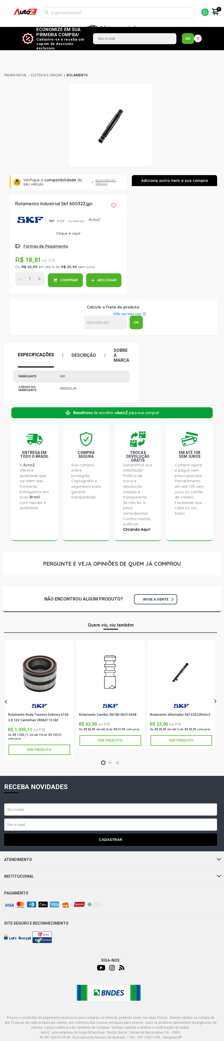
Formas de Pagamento (45, 246)
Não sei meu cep (127, 314)
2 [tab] (110, 763)
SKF (30, 219)
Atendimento (112, 859)
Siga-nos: (111, 960)
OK (188, 39)
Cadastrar (110, 840)
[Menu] (8, 13)
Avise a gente (158, 599)
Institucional (112, 876)
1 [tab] (103, 763)
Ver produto (39, 750)
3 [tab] (117, 763)
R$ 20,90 (29, 267)
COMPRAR (69, 280)
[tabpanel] (39, 698)
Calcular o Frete (105, 322)
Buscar (47, 13)
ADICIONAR (107, 280)
